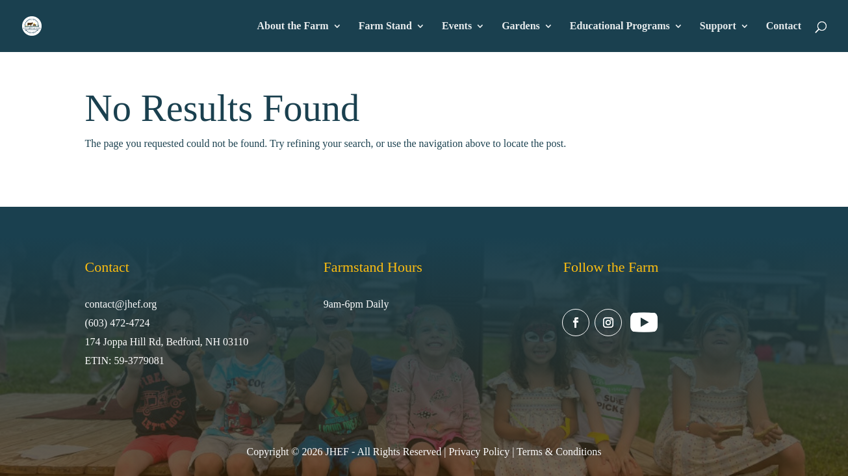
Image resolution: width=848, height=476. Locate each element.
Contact (783, 26)
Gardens (521, 26)
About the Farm (292, 26)
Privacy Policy (478, 451)
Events (457, 26)
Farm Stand (385, 26)
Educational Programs (620, 26)
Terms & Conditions (559, 451)
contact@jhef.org (121, 304)
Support (718, 26)
